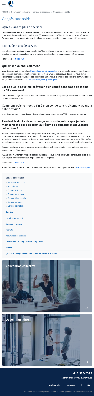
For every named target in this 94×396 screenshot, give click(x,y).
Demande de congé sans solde (43, 71)
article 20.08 (18, 162)
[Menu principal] (3, 3)
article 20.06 (18, 59)
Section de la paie (82, 167)
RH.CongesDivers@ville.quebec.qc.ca (41, 80)
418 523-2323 (82, 373)
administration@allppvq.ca (76, 377)
